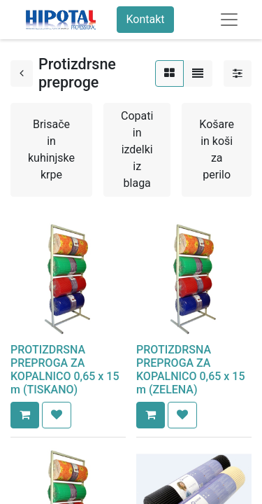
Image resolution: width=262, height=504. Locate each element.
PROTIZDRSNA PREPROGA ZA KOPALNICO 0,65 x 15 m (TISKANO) (64, 370)
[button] (24, 415)
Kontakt (145, 19)
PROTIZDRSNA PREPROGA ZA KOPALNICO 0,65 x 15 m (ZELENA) (190, 370)
